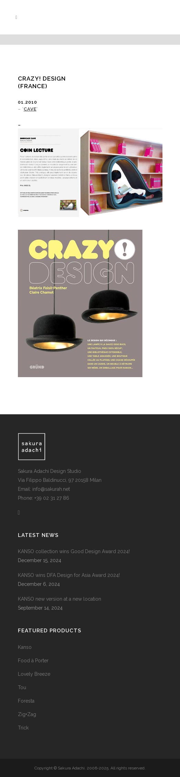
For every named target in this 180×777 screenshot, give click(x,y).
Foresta (26, 701)
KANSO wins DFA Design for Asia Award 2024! (69, 575)
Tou (22, 687)
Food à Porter (33, 660)
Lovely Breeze (34, 674)
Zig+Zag (27, 714)
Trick (23, 728)
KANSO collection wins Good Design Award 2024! (74, 551)
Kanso (25, 647)
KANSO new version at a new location (59, 599)
